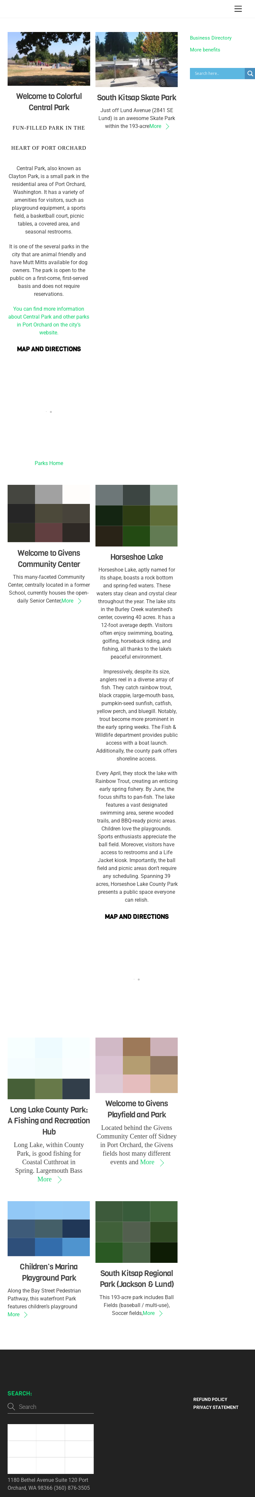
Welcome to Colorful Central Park (49, 102)
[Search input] (219, 73)
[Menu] (238, 9)
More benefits (205, 50)
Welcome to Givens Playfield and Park (136, 1109)
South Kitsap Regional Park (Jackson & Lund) (137, 1279)
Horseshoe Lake (136, 557)
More (155, 126)
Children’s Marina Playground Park (49, 1272)
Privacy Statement (215, 1407)
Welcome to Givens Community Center (49, 559)
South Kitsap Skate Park (136, 97)
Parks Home (49, 463)
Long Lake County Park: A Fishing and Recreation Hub (49, 1121)
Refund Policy (210, 1399)
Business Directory (211, 38)
